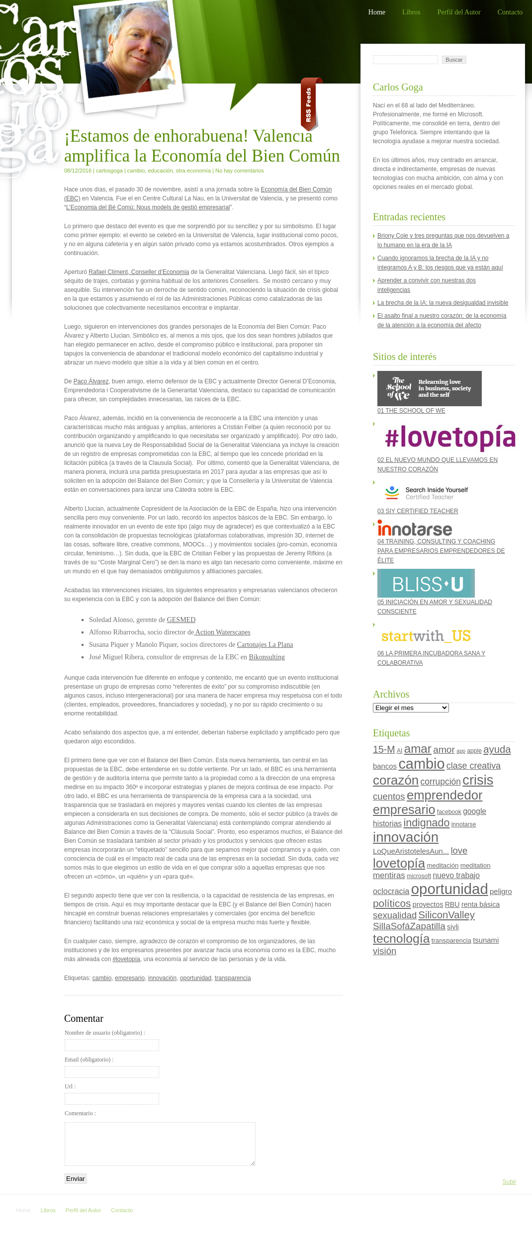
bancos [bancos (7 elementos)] (385, 766)
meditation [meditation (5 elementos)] (475, 865)
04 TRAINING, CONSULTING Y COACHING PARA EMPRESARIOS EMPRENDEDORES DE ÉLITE (441, 542)
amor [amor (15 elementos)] (444, 749)
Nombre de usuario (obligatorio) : (112, 1040)
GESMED (181, 620)
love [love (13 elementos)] (458, 850)
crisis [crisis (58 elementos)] (477, 780)
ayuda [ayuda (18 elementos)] (497, 749)
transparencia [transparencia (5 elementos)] (451, 940)
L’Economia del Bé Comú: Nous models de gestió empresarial (148, 207)
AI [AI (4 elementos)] (399, 750)
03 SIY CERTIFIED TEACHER (426, 496)
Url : (112, 1094)
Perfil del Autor (459, 12)
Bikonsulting (267, 657)
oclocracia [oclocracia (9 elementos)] (391, 891)
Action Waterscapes (222, 632)
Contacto (510, 12)
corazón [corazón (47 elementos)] (396, 780)
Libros (411, 12)
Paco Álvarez (91, 381)
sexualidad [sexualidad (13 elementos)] (395, 915)
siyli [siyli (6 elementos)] (453, 927)
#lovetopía (126, 959)
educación (160, 171)
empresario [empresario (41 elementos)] (404, 809)
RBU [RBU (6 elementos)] (452, 904)
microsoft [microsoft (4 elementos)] (419, 876)
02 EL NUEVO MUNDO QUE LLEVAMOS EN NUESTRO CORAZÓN (443, 446)
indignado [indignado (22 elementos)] (426, 823)
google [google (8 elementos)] (474, 811)
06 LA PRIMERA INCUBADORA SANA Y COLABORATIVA (431, 643)
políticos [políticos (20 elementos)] (392, 903)
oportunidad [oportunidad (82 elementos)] (449, 889)
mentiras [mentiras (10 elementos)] (389, 875)
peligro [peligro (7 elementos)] (501, 891)
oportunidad (195, 978)
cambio (136, 171)
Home (376, 12)
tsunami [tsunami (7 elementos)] (486, 940)
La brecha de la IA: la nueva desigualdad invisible (443, 302)
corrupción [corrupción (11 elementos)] (441, 782)
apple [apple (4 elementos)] (474, 750)
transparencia (233, 978)
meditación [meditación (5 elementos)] (443, 865)
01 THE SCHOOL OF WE (429, 392)
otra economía (193, 171)
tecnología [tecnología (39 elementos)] (401, 938)
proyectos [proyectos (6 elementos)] (428, 904)
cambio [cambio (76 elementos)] (421, 764)
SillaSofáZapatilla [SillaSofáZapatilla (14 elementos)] (409, 926)
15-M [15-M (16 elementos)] (384, 749)
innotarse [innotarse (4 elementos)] (463, 824)
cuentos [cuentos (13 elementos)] (389, 796)
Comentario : (80, 1113)
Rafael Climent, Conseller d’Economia (139, 271)
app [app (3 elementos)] (460, 751)
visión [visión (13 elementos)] (384, 951)
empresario (130, 978)
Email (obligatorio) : (112, 1067)
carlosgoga (109, 171)
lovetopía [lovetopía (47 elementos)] (399, 863)
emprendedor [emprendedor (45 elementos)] (445, 795)
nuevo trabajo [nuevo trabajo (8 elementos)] (456, 875)
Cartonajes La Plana (265, 644)
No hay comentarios (239, 171)
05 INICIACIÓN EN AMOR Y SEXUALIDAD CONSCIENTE (434, 592)
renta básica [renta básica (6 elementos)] (480, 904)
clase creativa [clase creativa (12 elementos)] (473, 766)
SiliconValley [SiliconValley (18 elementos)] (447, 914)
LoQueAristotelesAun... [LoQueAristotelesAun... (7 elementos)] (411, 851)
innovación (162, 978)
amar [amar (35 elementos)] (418, 748)
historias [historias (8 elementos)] (387, 823)
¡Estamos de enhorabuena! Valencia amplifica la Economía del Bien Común (202, 146)
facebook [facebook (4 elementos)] (449, 811)
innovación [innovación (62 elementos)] (406, 837)
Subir (509, 1181)
